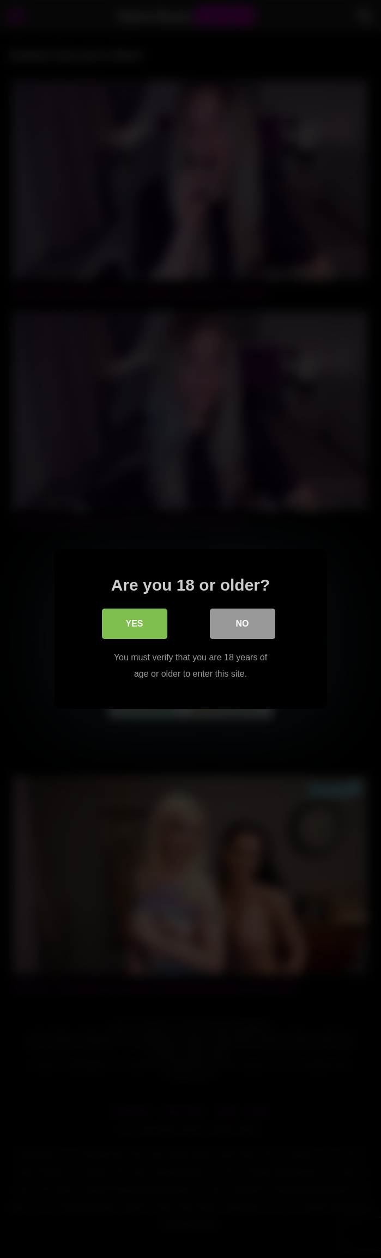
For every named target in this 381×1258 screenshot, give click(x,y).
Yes (134, 623)
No (242, 623)
